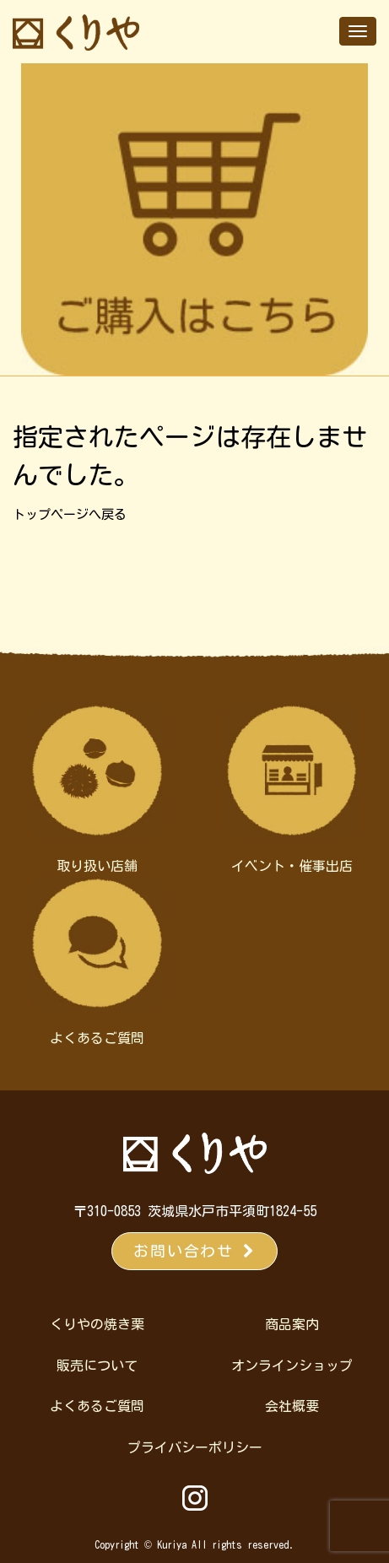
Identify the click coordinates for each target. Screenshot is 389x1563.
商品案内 (292, 1324)
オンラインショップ (292, 1365)
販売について (97, 1365)
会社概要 (292, 1406)
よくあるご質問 (97, 1406)
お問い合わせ (194, 1251)
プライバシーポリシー (194, 1447)
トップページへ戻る (70, 514)
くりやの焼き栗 (97, 1324)
